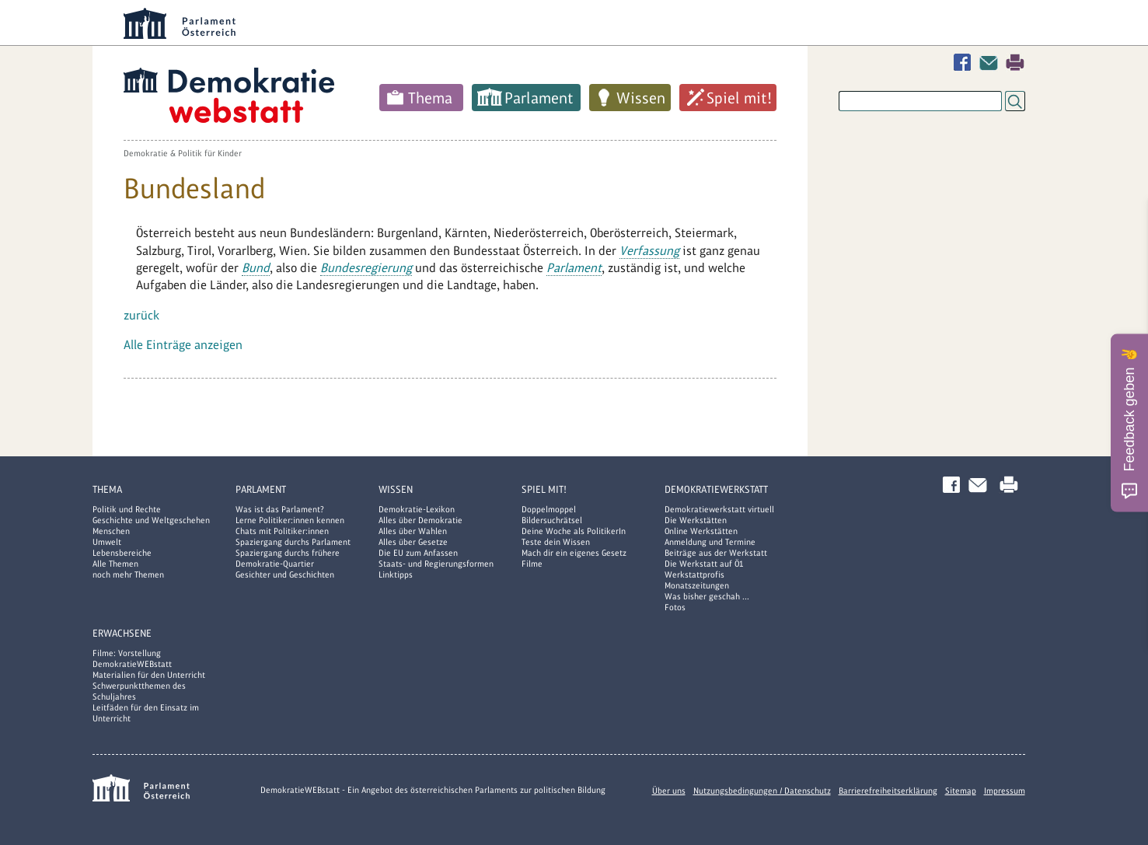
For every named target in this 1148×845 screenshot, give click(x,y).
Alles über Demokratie (420, 520)
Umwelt (106, 541)
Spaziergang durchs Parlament (293, 541)
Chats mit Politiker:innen (282, 531)
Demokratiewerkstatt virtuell (719, 509)
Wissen (640, 97)
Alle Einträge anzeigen (183, 344)
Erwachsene (122, 633)
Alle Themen (115, 563)
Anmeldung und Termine (710, 541)
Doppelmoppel (549, 509)
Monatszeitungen (697, 585)
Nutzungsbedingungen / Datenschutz (762, 790)
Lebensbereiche (122, 552)
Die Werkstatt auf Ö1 (704, 563)
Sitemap (960, 790)
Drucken (1015, 62)
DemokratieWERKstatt (716, 489)
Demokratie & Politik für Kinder (183, 153)
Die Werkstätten (696, 520)
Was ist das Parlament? (280, 509)
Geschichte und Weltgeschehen (151, 520)
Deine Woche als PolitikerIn (574, 531)
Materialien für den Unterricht (148, 674)
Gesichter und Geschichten (285, 574)
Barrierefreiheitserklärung (888, 790)
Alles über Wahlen (413, 531)
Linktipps (396, 574)
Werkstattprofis (694, 574)
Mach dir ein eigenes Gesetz (574, 552)
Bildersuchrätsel (552, 520)
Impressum (1004, 790)
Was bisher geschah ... (707, 596)
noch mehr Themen (128, 574)
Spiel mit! (739, 97)
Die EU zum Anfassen (418, 552)
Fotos (675, 607)
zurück (141, 315)
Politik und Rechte (126, 509)
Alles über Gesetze (413, 541)
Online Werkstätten (701, 531)
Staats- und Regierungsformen (436, 563)
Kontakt (992, 62)
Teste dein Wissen (556, 541)
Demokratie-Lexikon (417, 509)
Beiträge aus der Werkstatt (716, 552)
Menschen (111, 531)
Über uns (669, 790)
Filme (532, 563)
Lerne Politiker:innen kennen (290, 520)
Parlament (539, 97)
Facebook (965, 62)
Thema (430, 97)
